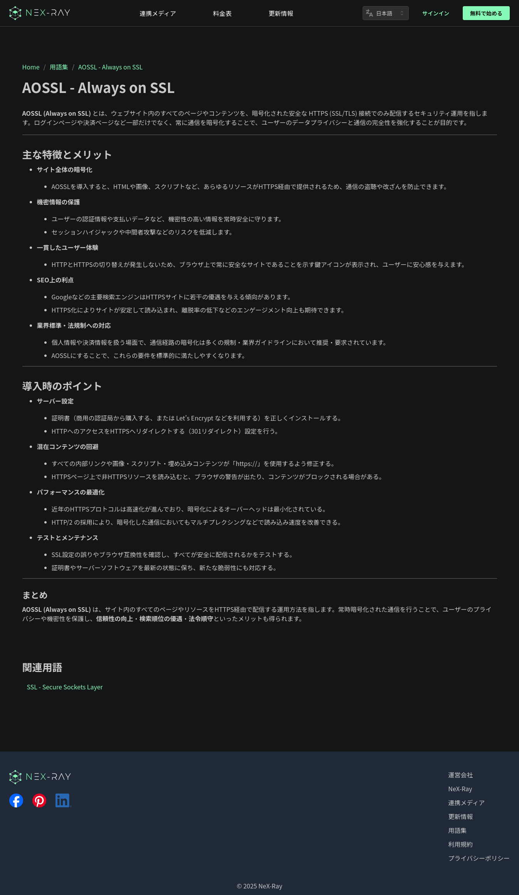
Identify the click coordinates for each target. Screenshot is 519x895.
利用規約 (460, 844)
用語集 (59, 67)
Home (31, 67)
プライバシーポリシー (479, 858)
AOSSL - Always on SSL (110, 67)
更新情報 (460, 816)
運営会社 (460, 774)
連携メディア (466, 802)
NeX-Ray (460, 788)
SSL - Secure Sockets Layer (65, 686)
